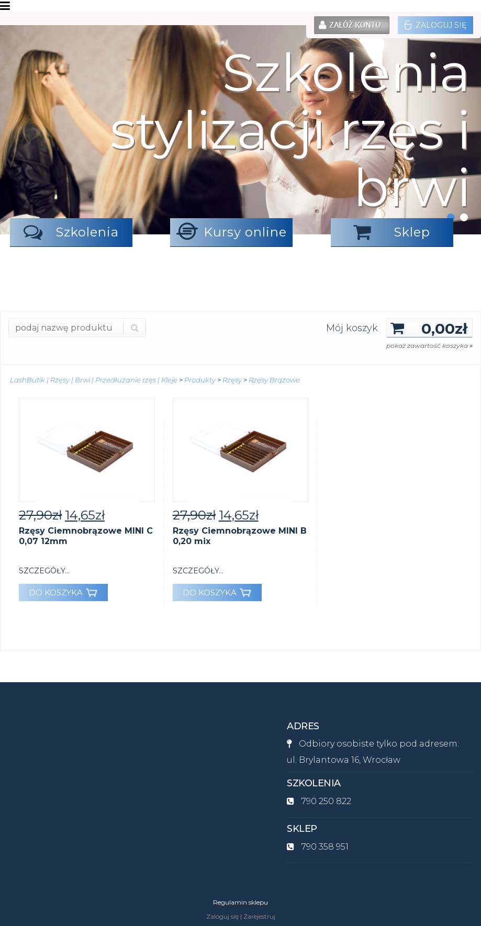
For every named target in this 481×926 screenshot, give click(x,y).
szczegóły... (44, 570)
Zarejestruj (259, 916)
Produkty (200, 380)
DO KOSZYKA (63, 592)
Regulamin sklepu (240, 902)
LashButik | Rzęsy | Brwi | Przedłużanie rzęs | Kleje (93, 380)
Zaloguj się (435, 25)
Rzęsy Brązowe (274, 380)
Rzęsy (232, 380)
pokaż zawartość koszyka (429, 345)
